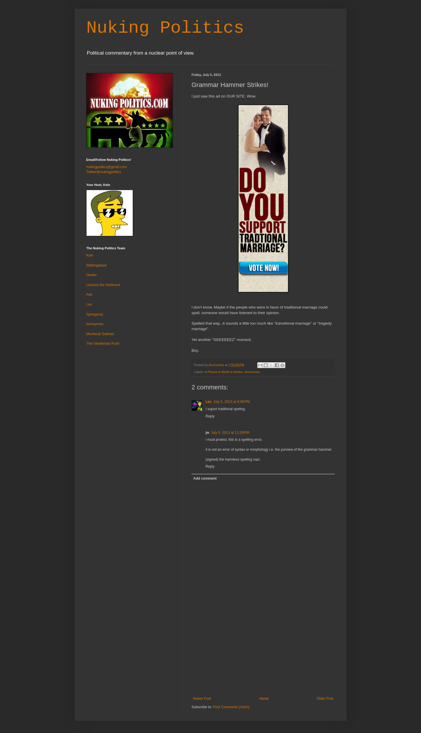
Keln (89, 255)
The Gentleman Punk (102, 344)
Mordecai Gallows (100, 334)
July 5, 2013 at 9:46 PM (231, 402)
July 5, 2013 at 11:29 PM (230, 433)
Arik (89, 294)
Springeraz (94, 314)
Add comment (205, 478)
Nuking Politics (165, 28)
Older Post (325, 699)
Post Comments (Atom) (231, 707)
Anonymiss (252, 372)
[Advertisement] (263, 652)
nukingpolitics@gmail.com (106, 167)
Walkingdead (96, 265)
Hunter (91, 275)
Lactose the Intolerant (103, 285)
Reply (210, 416)
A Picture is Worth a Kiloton (224, 372)
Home (264, 699)
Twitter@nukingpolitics (103, 172)
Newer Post (202, 699)
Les (209, 402)
